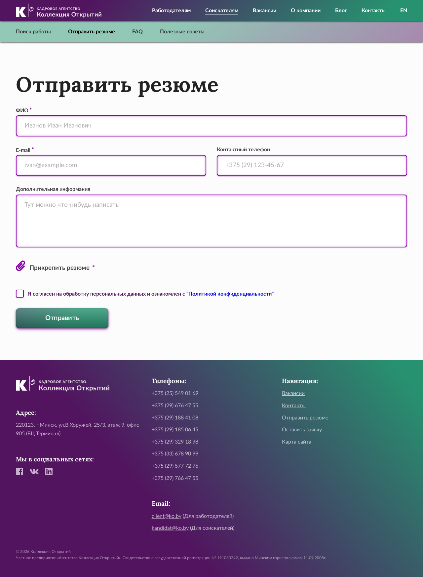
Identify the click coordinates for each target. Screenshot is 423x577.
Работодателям (171, 10)
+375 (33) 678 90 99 (175, 453)
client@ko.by (166, 516)
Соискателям (221, 10)
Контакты (374, 10)
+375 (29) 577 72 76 (175, 466)
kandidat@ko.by (170, 528)
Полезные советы (182, 31)
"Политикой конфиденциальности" (230, 294)
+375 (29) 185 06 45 (175, 429)
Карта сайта (296, 442)
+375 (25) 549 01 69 (175, 393)
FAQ (137, 31)
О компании (306, 10)
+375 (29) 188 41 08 (175, 417)
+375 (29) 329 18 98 (175, 442)
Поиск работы (33, 31)
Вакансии (264, 10)
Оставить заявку (302, 429)
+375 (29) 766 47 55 (175, 478)
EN (403, 10)
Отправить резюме (91, 31)
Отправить (62, 318)
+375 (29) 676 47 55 (175, 405)
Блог (341, 10)
